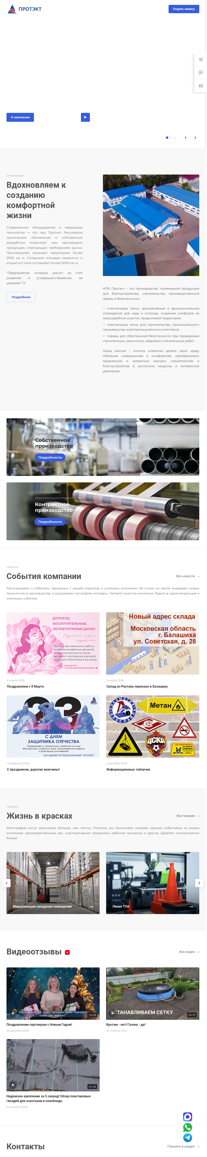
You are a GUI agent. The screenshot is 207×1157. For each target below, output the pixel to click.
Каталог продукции (57, 117)
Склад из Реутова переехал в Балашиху (137, 686)
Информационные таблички (128, 769)
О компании (20, 117)
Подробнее (21, 297)
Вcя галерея (188, 816)
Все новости (187, 576)
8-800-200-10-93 (103, 9)
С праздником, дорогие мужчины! (33, 769)
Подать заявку (184, 9)
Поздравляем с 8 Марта (25, 686)
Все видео (189, 952)
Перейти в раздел (183, 1146)
